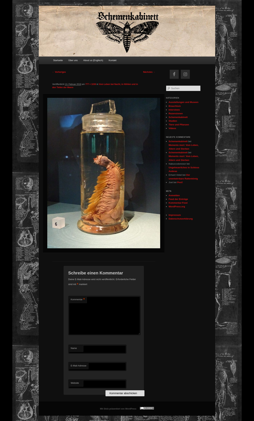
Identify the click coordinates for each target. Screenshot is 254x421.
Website (75, 383)
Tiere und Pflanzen (179, 124)
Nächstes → (149, 72)
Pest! (180, 182)
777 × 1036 (90, 84)
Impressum (175, 215)
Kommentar (78, 299)
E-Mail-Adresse (78, 365)
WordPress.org (177, 206)
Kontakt (112, 60)
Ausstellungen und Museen (183, 102)
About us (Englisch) (93, 60)
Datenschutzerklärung (181, 218)
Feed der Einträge (178, 199)
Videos (172, 128)
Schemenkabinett (178, 117)
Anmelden (174, 195)
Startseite (58, 60)
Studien (173, 121)
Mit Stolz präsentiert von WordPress (118, 409)
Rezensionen (176, 113)
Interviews (174, 109)
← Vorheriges (59, 72)
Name (74, 348)
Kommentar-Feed (178, 202)
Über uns (73, 60)
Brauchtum (175, 106)
